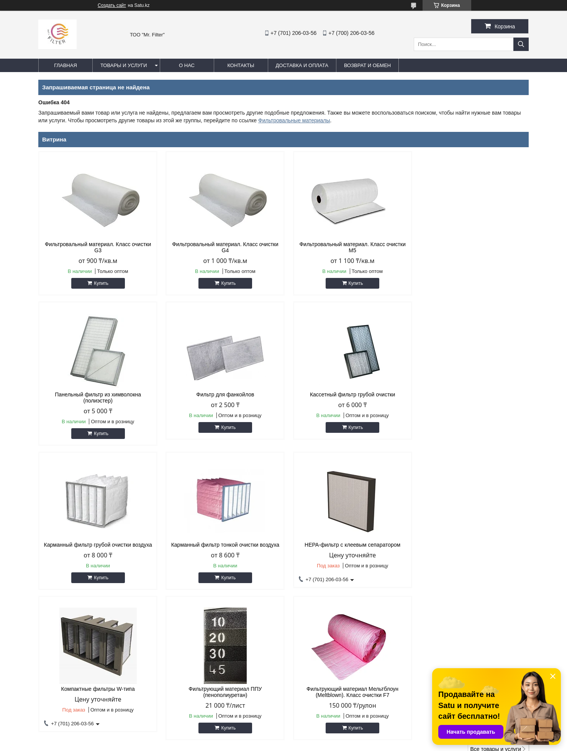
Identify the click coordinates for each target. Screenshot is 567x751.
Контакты (240, 65)
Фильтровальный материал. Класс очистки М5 (346, 247)
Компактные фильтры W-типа (221, 539)
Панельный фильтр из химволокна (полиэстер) (470, 247)
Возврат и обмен (367, 65)
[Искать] (521, 44)
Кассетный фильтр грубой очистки (221, 394)
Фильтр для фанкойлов (97, 394)
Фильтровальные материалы (294, 120)
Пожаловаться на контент (301, 743)
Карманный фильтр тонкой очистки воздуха (470, 394)
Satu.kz (316, 736)
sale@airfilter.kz (314, 660)
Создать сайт (112, 5)
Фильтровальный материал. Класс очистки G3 (97, 247)
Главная (65, 65)
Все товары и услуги (495, 599)
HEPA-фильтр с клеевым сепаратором (96, 539)
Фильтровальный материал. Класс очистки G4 (221, 247)
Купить (100, 283)
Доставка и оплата (302, 65)
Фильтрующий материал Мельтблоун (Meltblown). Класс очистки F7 (470, 542)
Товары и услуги (123, 65)
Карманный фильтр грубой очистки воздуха (346, 394)
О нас (187, 65)
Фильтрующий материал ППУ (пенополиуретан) (345, 542)
